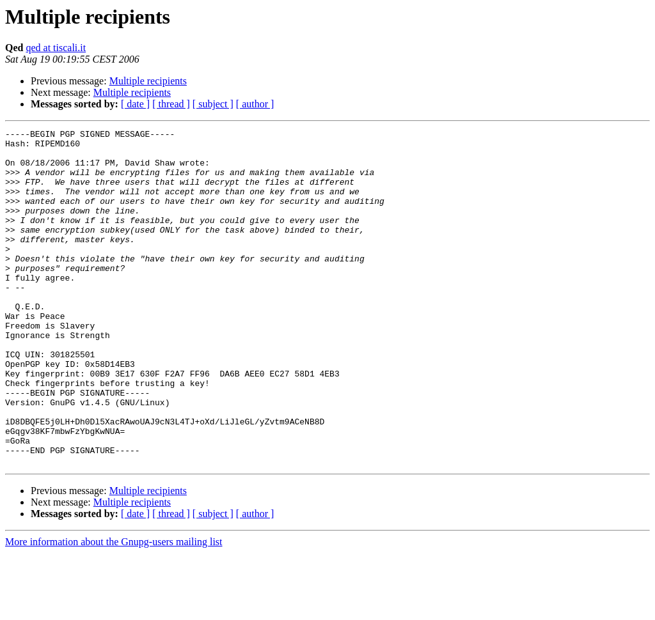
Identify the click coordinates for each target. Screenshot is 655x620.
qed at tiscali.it (56, 47)
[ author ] (255, 103)
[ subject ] (213, 103)
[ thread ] (171, 103)
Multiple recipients (148, 80)
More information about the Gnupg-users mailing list (114, 608)
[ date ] (135, 103)
